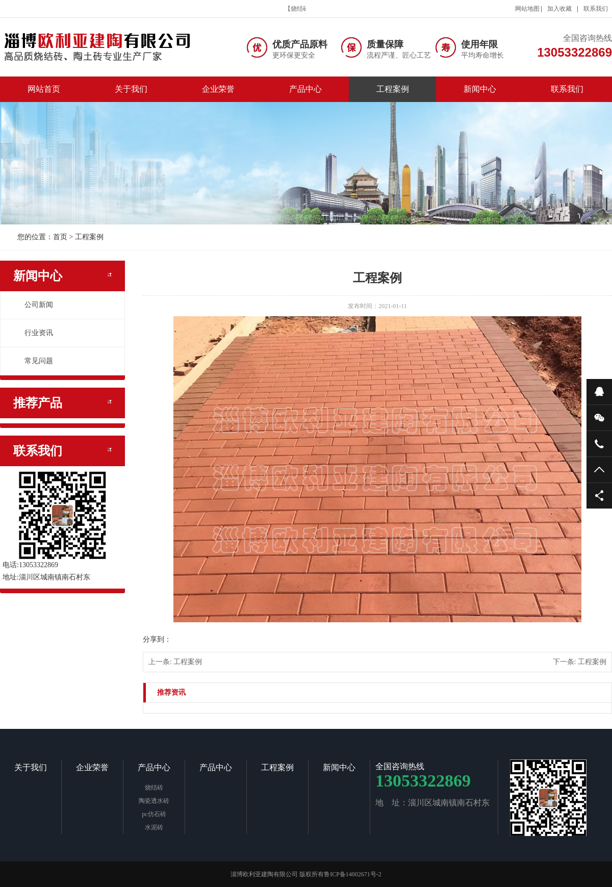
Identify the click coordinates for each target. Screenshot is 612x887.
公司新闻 (33, 305)
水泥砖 (154, 827)
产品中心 (305, 89)
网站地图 (527, 8)
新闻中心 (480, 89)
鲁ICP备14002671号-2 (352, 874)
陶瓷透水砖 (154, 800)
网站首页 (44, 89)
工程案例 (392, 89)
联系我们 (595, 8)
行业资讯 (33, 333)
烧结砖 (154, 787)
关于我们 (131, 89)
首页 (60, 237)
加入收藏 (559, 8)
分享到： (157, 639)
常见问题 (33, 361)
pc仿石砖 (154, 814)
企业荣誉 (218, 89)
